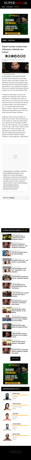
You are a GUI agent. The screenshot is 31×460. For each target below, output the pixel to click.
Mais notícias (15, 358)
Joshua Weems (17, 424)
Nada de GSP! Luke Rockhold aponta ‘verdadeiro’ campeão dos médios (20, 351)
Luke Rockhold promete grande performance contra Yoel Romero (19, 286)
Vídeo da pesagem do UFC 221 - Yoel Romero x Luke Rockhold (19, 270)
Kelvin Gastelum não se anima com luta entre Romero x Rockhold (20, 294)
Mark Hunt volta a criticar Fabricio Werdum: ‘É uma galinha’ (19, 310)
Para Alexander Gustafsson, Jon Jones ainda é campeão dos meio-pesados (19, 319)
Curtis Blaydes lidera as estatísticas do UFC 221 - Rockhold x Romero (19, 237)
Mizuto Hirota (16, 434)
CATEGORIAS (9, 7)
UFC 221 (12, 197)
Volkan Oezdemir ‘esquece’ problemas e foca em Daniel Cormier (19, 335)
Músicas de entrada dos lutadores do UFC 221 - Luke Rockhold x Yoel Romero (19, 245)
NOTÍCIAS (16, 7)
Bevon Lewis (16, 393)
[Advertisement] (15, 212)
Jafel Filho (15, 413)
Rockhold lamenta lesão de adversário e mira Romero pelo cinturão (19, 302)
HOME (3, 7)
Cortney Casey (17, 403)
